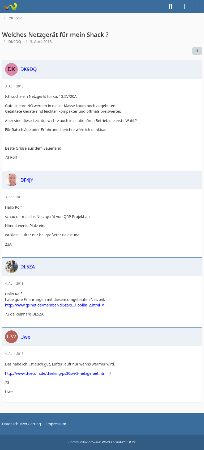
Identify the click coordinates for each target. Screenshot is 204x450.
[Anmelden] (183, 6)
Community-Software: (102, 442)
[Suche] (170, 6)
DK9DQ (14, 41)
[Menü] (197, 6)
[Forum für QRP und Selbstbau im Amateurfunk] (10, 6)
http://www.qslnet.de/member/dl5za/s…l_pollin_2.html (52, 305)
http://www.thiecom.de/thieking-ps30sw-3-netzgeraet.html (56, 373)
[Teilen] (197, 51)
